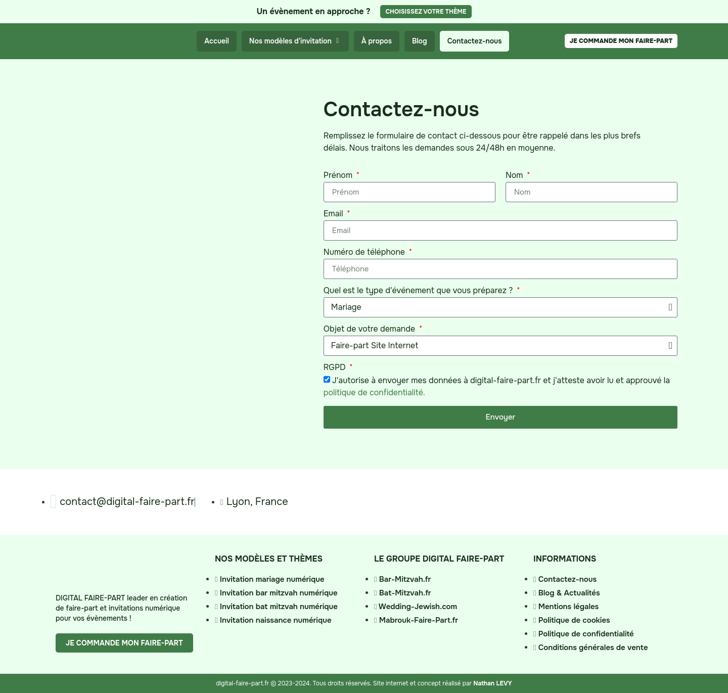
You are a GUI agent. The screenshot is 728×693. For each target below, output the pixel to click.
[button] (337, 41)
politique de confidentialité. (374, 392)
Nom (515, 175)
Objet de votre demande (371, 329)
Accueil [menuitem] (216, 40)
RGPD (336, 368)
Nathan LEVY (492, 683)
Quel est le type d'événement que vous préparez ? (419, 291)
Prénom (339, 175)
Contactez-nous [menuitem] (474, 40)
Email (334, 214)
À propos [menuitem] (376, 40)
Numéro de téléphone (365, 252)
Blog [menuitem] (419, 40)
